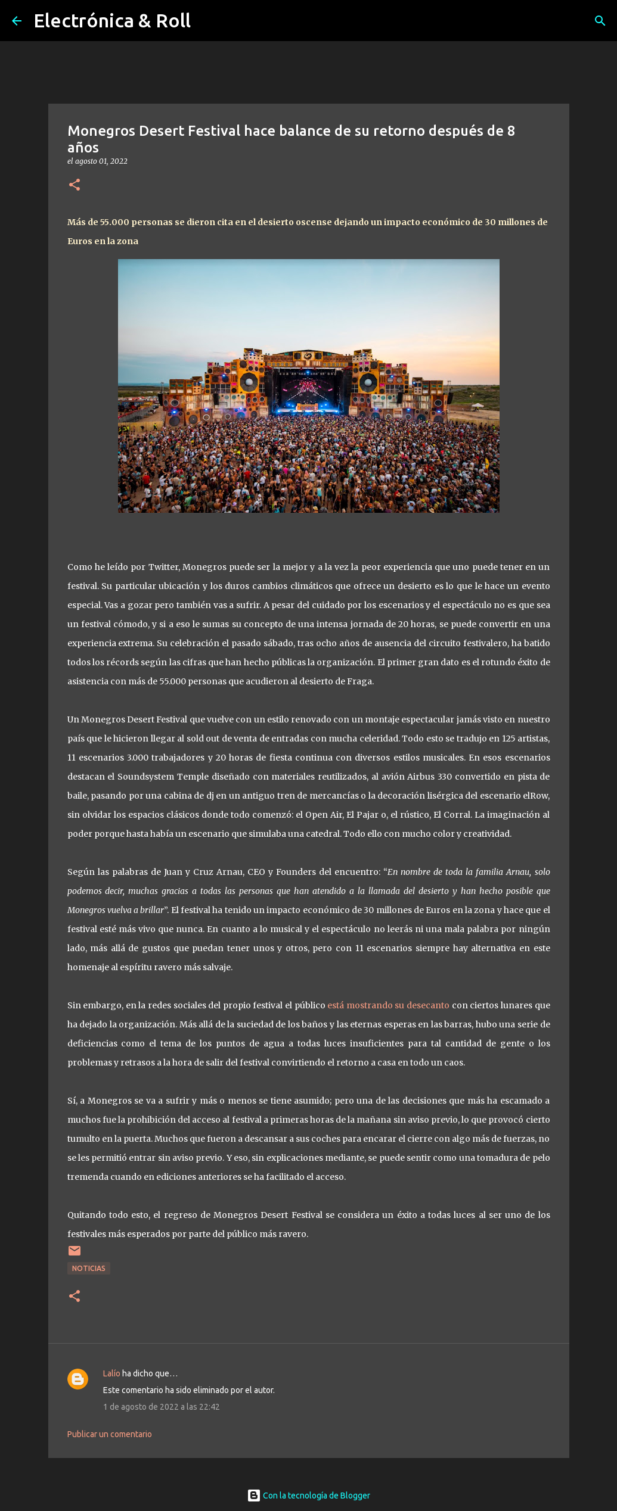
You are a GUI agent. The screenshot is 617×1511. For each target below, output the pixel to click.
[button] (74, 185)
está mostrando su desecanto (387, 1005)
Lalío (111, 1373)
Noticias (89, 1268)
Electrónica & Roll (112, 20)
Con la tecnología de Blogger (308, 1495)
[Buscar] (600, 21)
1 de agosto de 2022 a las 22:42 (161, 1407)
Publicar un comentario (109, 1434)
